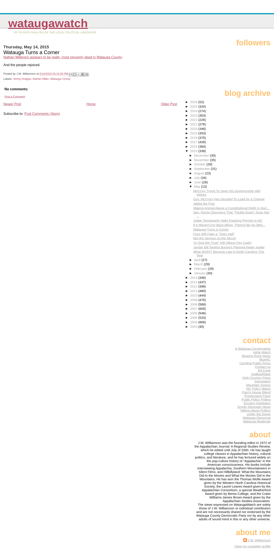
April (197, 260)
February (201, 268)
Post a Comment (14, 96)
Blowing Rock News (256, 356)
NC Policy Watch (258, 388)
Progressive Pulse (257, 396)
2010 (194, 295)
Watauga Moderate (257, 421)
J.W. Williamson (259, 540)
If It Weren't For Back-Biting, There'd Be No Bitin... (229, 225)
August (199, 173)
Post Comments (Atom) (42, 114)
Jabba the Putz (204, 203)
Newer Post (12, 104)
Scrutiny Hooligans (257, 403)
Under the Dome (259, 414)
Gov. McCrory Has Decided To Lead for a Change (229, 199)
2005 (194, 317)
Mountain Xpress (258, 385)
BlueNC (265, 359)
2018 (194, 137)
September (202, 169)
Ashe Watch (262, 352)
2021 (194, 124)
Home (91, 104)
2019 (194, 133)
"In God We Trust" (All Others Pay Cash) (222, 243)
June (198, 182)
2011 (194, 291)
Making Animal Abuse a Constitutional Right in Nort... (231, 208)
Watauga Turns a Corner (211, 229)
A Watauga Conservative (253, 348)
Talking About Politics (255, 410)
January (200, 273)
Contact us (263, 367)
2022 (194, 120)
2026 (194, 102)
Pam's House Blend (256, 392)
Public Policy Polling (256, 399)
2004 (194, 322)
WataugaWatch (48, 23)
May (197, 186)
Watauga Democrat (257, 418)
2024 (194, 111)
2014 (194, 277)
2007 (194, 308)
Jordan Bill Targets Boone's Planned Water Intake (229, 247)
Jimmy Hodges (22, 78)
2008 (194, 304)
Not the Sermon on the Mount (214, 238)
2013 (194, 282)
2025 (194, 106)
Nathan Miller (41, 78)
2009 (194, 300)
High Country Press (256, 378)
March (199, 264)
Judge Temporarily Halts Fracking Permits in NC (227, 220)
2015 (194, 151)
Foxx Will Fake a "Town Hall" (214, 234)
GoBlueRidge (261, 374)
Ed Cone (264, 370)
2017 (194, 142)
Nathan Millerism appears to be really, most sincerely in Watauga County (62, 57)
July (197, 177)
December (202, 155)
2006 (194, 313)
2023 (194, 115)
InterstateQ (263, 381)
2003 (194, 326)
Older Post (169, 104)
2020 (194, 128)
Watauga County (60, 78)
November (202, 160)
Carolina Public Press (255, 363)
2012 (194, 286)
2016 (194, 146)
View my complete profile (252, 546)
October (200, 164)
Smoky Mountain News (254, 407)
